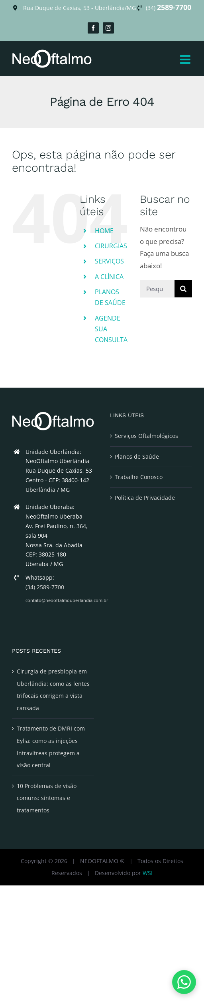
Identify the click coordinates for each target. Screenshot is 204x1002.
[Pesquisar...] (157, 288)
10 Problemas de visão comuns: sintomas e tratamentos (46, 798)
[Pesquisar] (183, 288)
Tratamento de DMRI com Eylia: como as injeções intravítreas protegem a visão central (51, 747)
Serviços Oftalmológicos (146, 436)
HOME (104, 230)
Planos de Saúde (137, 456)
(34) (168, 8)
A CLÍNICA (109, 276)
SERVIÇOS (109, 261)
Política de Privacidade (145, 497)
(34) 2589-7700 (45, 587)
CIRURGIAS (111, 246)
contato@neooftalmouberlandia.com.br (60, 600)
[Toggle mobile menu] (186, 59)
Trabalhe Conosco (139, 477)
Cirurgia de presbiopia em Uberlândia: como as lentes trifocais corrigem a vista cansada (53, 689)
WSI (148, 873)
